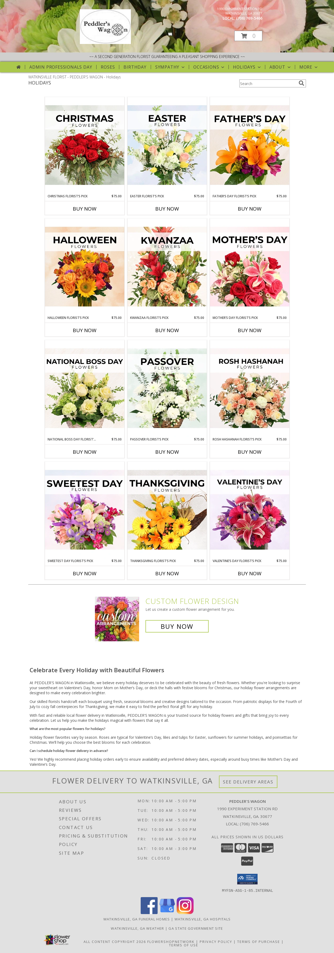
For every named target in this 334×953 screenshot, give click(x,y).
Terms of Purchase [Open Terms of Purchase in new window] (258, 941)
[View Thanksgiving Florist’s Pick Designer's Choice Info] (167, 510)
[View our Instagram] (185, 912)
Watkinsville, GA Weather (137, 928)
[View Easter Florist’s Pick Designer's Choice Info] (167, 145)
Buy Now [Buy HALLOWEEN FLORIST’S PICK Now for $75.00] (85, 330)
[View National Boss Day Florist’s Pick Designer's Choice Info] (84, 388)
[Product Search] (268, 83)
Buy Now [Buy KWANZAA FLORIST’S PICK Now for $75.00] (167, 330)
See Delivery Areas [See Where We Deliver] (248, 782)
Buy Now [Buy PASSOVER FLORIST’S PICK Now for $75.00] (167, 451)
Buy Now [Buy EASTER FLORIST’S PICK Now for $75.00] (167, 208)
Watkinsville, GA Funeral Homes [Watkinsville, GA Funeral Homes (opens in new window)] (136, 918)
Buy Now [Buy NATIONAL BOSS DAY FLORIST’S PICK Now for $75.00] (85, 451)
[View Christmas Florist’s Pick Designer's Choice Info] (84, 145)
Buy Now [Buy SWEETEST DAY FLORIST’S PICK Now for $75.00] (85, 573)
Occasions (209, 67)
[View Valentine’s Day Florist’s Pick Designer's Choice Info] (249, 510)
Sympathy (170, 67)
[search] (301, 83)
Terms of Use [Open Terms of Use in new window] (183, 944)
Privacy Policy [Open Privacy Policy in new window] (216, 941)
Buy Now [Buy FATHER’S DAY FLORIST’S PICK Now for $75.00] (250, 208)
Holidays (247, 67)
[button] (248, 36)
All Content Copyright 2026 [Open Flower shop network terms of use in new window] (115, 941)
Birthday (134, 67)
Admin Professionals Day (60, 67)
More (309, 67)
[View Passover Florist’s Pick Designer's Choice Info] (167, 388)
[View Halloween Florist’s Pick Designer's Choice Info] (84, 267)
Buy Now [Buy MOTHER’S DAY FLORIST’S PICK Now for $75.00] (250, 330)
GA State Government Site (195, 928)
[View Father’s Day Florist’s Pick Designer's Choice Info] (249, 145)
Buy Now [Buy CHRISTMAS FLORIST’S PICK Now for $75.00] (85, 208)
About (280, 67)
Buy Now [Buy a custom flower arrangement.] (177, 626)
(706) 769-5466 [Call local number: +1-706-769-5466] (249, 18)
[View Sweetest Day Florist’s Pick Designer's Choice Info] (84, 510)
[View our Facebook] (149, 912)
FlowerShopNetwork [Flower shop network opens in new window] (171, 941)
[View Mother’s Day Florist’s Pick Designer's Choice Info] (249, 267)
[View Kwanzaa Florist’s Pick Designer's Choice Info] (167, 267)
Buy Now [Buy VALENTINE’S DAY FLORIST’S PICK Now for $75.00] (250, 573)
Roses (108, 67)
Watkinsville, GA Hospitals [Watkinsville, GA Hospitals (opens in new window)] (203, 918)
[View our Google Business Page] (167, 912)
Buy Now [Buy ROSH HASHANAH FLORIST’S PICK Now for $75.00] (250, 451)
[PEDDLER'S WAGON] (105, 42)
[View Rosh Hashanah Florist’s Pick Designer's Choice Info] (249, 388)
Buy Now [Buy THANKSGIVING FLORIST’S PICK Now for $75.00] (167, 573)
